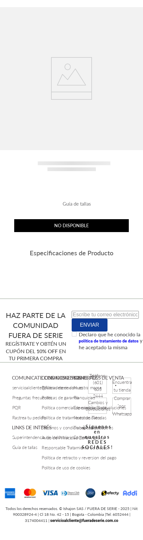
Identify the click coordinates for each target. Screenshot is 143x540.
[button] (71, 206)
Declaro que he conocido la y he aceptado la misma (110, 340)
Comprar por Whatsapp (122, 405)
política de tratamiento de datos (108, 341)
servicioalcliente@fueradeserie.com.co (84, 520)
